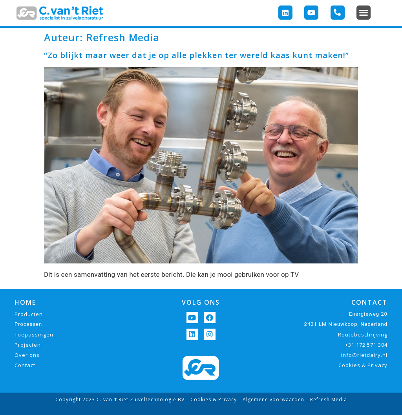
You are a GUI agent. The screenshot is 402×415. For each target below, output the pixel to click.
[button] (363, 12)
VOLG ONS (201, 302)
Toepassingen (34, 334)
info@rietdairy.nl (364, 354)
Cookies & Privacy (362, 365)
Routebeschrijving (362, 334)
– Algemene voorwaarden (270, 399)
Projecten (28, 344)
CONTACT (369, 302)
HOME (25, 302)
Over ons (27, 354)
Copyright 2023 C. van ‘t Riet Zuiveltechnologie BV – (122, 399)
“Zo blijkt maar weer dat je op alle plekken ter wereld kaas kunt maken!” (196, 55)
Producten (29, 314)
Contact (25, 365)
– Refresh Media (325, 399)
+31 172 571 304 (366, 344)
